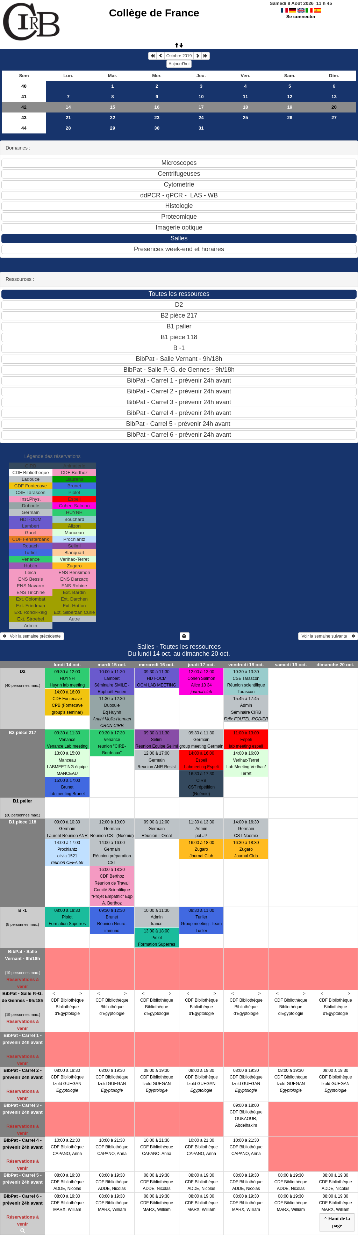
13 (334, 96)
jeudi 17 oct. (201, 664)
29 (112, 128)
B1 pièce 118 (22, 821)
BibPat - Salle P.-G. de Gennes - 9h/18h (22, 997)
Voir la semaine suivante (328, 636)
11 (245, 96)
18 (245, 107)
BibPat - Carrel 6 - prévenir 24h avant (22, 1199)
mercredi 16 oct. (156, 664)
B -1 (22, 910)
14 (68, 107)
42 (24, 107)
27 (334, 117)
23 (156, 117)
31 (201, 128)
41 (24, 96)
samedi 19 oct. (291, 664)
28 (68, 128)
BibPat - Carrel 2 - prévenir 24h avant (22, 1074)
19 (289, 107)
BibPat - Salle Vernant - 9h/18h (22, 955)
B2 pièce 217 (22, 732)
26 (289, 117)
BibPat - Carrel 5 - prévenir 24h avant (22, 1178)
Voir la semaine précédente (32, 636)
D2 (23, 671)
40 (24, 86)
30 (156, 128)
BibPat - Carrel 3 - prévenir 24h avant (22, 1109)
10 (201, 96)
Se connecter (301, 16)
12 (289, 96)
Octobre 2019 (179, 55)
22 (112, 117)
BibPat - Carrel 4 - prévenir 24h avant (22, 1144)
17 (201, 107)
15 (112, 107)
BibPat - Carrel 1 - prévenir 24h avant (22, 1039)
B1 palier (22, 801)
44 (24, 128)
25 (245, 117)
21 (68, 117)
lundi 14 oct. (67, 664)
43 (24, 117)
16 (156, 107)
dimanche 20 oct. (335, 664)
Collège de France (154, 13)
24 (201, 117)
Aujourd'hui (179, 63)
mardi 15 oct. (112, 664)
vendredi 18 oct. (246, 664)
